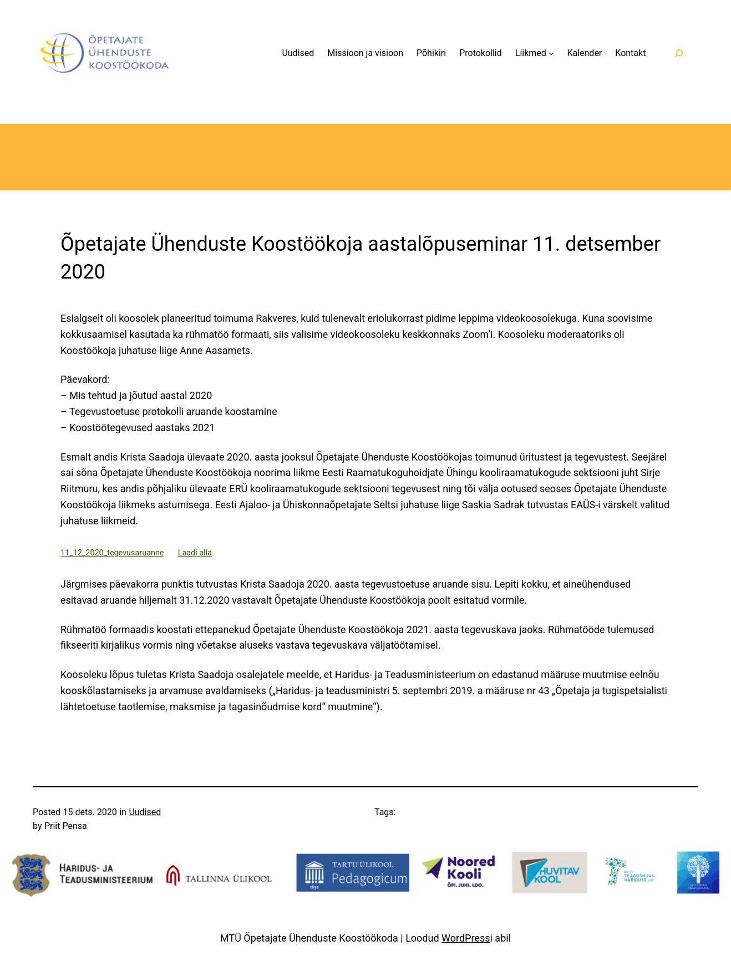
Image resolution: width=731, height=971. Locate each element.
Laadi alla (195, 553)
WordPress (465, 938)
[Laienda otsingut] (678, 53)
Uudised (145, 812)
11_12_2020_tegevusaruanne (112, 553)
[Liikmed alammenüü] (551, 53)
